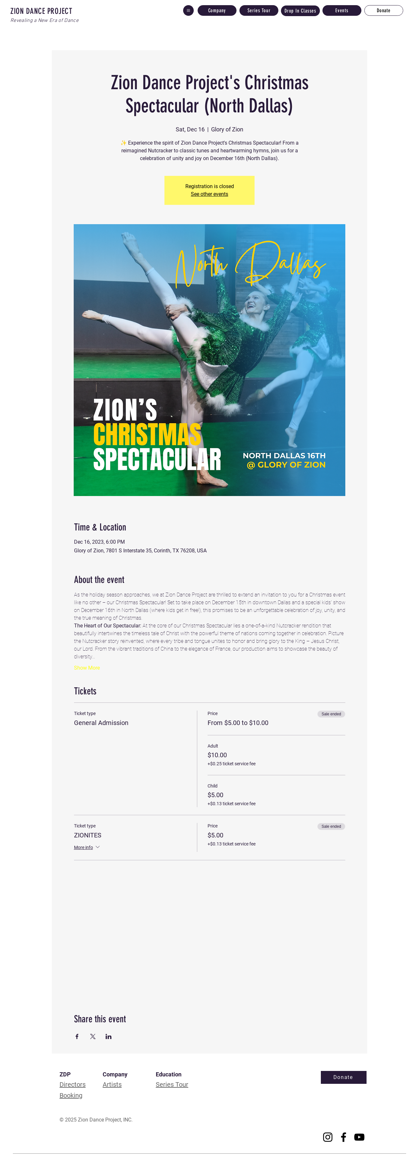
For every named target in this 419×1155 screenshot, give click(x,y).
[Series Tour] (258, 10)
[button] (188, 10)
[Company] (217, 10)
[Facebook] (343, 1137)
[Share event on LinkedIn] (109, 1036)
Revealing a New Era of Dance (44, 20)
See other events (209, 194)
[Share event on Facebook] (77, 1036)
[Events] (341, 10)
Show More (87, 668)
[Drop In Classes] (300, 10)
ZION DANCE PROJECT (41, 11)
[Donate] (383, 10)
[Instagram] (327, 1137)
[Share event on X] (93, 1036)
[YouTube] (359, 1137)
